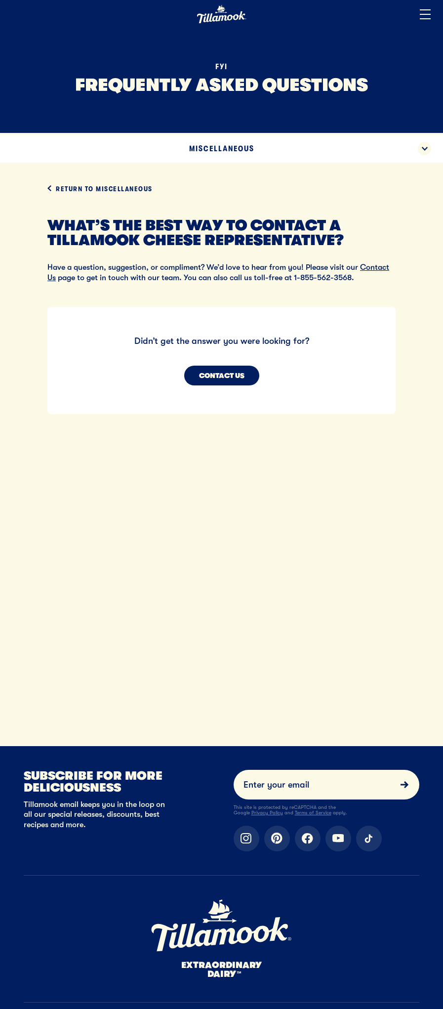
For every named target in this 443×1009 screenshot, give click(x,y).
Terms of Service (313, 812)
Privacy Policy (267, 812)
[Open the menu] (425, 14)
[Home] (221, 21)
